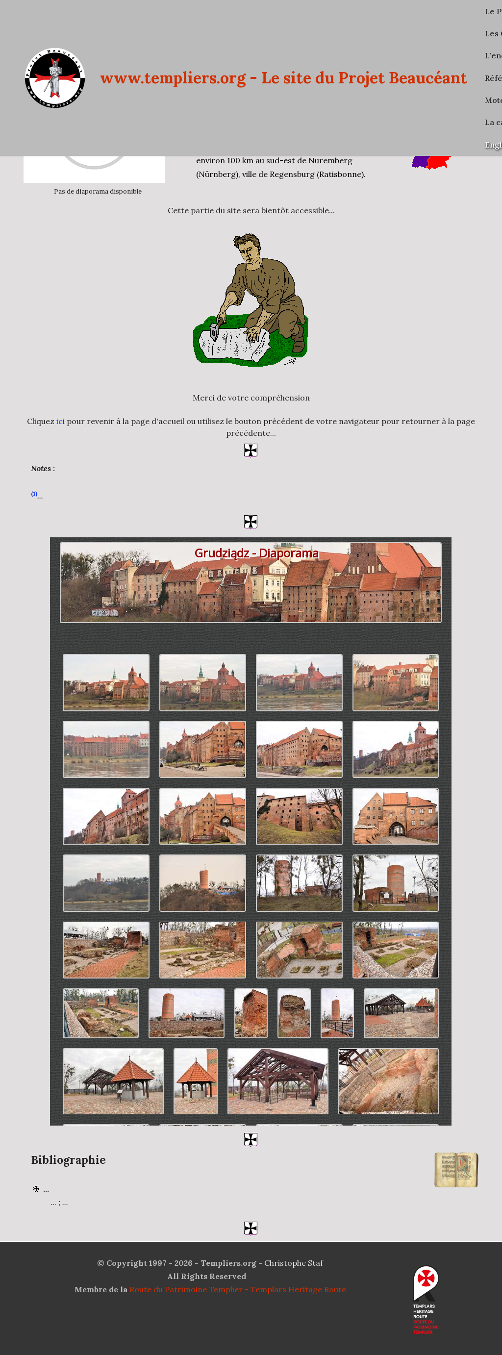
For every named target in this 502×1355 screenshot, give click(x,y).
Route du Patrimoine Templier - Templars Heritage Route (237, 1289)
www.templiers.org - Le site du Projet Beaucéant (283, 78)
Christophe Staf (293, 1263)
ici (60, 421)
